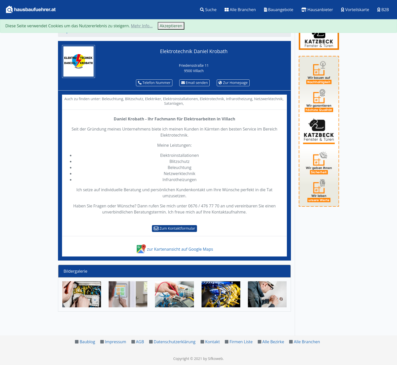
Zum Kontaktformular (174, 228)
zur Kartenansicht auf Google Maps (174, 249)
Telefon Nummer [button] (154, 82)
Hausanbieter (317, 9)
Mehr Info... (142, 26)
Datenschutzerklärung (174, 342)
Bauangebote (278, 9)
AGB (140, 342)
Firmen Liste (240, 342)
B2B (383, 9)
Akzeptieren (171, 26)
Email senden (194, 82)
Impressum (115, 342)
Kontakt (212, 342)
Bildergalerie (75, 271)
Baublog (87, 342)
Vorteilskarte (355, 9)
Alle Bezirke (273, 342)
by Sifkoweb (213, 358)
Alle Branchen (240, 9)
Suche (208, 9)
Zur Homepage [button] (233, 82)
